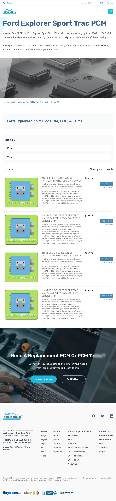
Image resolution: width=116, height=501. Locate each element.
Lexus (56, 435)
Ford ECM (30, 102)
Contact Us (105, 431)
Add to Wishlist (107, 187)
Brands (43, 431)
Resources (73, 435)
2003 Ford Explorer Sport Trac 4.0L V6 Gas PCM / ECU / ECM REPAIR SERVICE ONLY (61, 218)
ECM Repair (73, 460)
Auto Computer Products (81, 431)
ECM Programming (77, 452)
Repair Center (106, 435)
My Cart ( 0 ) (89, 3)
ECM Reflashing (75, 456)
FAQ (70, 439)
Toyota (56, 443)
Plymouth (57, 452)
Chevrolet (57, 447)
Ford (42, 452)
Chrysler (43, 439)
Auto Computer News (78, 447)
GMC (42, 447)
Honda (43, 456)
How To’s (72, 443)
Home (5, 102)
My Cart (102, 443)
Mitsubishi (58, 439)
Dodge (43, 435)
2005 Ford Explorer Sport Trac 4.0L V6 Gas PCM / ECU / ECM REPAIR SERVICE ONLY (61, 293)
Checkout (103, 447)
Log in (102, 452)
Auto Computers (17, 102)
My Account (106, 2)
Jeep (42, 443)
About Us (72, 464)
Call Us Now (73, 379)
